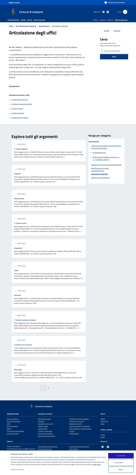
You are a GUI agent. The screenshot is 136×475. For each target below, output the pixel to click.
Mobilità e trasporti (75, 424)
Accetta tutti (121, 455)
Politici (9, 428)
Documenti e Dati (12, 433)
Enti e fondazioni (12, 426)
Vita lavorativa (74, 433)
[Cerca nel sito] (125, 12)
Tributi (16, 270)
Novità (23, 20)
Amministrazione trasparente (79, 446)
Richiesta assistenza (45, 449)
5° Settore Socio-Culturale (19, 117)
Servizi (29, 20)
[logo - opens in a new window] (5, 471)
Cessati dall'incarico (99, 152)
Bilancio (110, 20)
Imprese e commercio (76, 421)
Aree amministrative (14, 421)
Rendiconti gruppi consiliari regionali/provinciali (100, 169)
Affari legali (18, 369)
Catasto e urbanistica (45, 431)
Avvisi (102, 424)
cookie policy (96, 464)
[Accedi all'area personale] (114, 2)
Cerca (114, 56)
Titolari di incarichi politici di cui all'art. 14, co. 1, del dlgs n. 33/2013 (106, 158)
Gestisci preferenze (19, 469)
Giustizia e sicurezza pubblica (79, 419)
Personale (17, 295)
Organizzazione (94, 141)
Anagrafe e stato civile (45, 424)
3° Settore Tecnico (17, 108)
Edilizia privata (19, 198)
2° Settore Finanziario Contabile (21, 104)
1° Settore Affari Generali (19, 99)
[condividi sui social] (105, 31)
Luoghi (103, 435)
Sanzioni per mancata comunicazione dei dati (106, 165)
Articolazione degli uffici (99, 174)
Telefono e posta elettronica (100, 177)
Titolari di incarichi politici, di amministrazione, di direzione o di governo (106, 147)
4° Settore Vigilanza (17, 113)
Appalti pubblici (43, 426)
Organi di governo (13, 419)
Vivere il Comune (39, 20)
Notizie (103, 419)
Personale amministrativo (15, 431)
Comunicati (104, 421)
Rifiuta (121, 469)
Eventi (103, 437)
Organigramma (14, 86)
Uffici (8, 424)
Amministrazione (14, 20)
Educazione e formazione (46, 436)
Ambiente (17, 173)
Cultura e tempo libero (45, 433)
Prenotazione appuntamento (47, 446)
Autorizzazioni (42, 428)
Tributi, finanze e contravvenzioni (80, 428)
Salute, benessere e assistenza (79, 426)
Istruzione (102, 20)
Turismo (95, 20)
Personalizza (120, 462)
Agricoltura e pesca (44, 419)
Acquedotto (18, 248)
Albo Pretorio (73, 449)
